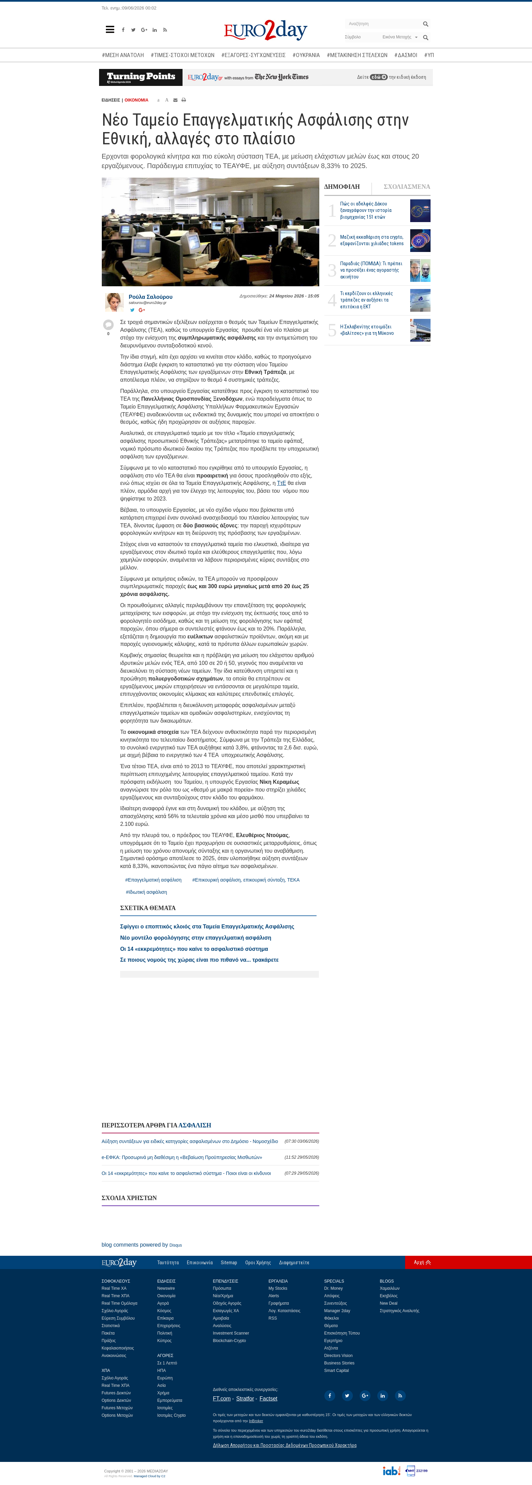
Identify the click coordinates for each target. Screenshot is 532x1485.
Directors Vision (338, 1355)
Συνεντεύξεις (335, 1303)
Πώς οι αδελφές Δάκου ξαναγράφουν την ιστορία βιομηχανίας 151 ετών (366, 210)
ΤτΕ (281, 483)
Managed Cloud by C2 (149, 1476)
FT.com (222, 1398)
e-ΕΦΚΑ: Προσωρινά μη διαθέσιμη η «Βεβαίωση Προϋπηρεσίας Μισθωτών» (210, 1157)
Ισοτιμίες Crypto (171, 1415)
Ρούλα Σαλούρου (151, 297)
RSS (273, 1318)
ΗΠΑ (161, 1370)
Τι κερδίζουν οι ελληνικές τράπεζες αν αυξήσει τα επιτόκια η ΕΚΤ (366, 299)
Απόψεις (332, 1295)
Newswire (166, 1288)
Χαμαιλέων (390, 1288)
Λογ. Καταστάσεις (285, 1310)
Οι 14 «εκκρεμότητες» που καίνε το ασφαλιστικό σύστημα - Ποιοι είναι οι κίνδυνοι (210, 1173)
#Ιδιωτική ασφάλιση (146, 892)
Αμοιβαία (221, 1318)
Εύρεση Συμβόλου (118, 1318)
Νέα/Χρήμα (223, 1295)
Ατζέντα (331, 1348)
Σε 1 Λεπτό (167, 1363)
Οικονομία (166, 1295)
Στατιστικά (111, 1325)
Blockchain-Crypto (229, 1340)
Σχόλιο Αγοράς (115, 1310)
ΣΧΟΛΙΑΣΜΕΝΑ (407, 186)
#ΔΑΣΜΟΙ (405, 55)
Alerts (274, 1295)
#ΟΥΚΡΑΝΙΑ (306, 55)
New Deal (389, 1303)
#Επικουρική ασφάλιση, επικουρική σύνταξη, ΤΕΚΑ (246, 880)
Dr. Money (333, 1288)
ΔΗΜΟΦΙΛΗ (342, 186)
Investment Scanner (231, 1333)
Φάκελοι (331, 1318)
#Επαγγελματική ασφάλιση (153, 880)
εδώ (379, 77)
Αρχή (419, 1262)
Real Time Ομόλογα (119, 1303)
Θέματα (331, 1325)
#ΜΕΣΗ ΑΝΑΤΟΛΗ (123, 55)
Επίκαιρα (165, 1318)
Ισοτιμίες (165, 1408)
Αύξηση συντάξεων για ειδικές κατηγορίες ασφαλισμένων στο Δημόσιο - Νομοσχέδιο (210, 1141)
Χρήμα (163, 1393)
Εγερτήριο (333, 1340)
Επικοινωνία (200, 1263)
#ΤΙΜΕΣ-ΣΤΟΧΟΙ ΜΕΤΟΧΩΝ (182, 55)
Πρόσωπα (222, 1288)
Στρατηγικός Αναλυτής (400, 1310)
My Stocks (278, 1288)
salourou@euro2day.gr (148, 303)
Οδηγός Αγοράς (227, 1303)
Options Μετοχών (117, 1415)
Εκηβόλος (389, 1295)
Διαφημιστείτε (294, 1263)
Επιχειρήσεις (168, 1325)
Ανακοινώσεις (114, 1355)
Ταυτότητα (168, 1263)
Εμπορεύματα (170, 1400)
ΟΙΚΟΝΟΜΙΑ (136, 100)
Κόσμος (164, 1310)
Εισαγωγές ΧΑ (226, 1310)
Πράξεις (109, 1340)
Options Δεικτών (116, 1400)
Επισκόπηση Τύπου (342, 1333)
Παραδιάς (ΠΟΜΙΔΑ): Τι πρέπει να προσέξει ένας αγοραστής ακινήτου (371, 269)
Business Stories (339, 1363)
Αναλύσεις (222, 1325)
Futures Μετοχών (117, 1408)
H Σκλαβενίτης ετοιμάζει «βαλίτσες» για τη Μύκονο (367, 330)
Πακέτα (108, 1333)
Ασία (161, 1385)
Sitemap (229, 1263)
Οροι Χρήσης (258, 1263)
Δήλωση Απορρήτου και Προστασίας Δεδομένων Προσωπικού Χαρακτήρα (285, 1445)
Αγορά (163, 1303)
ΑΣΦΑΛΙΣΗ (194, 1125)
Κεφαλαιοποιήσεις (118, 1348)
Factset (268, 1398)
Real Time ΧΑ (114, 1288)
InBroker (256, 1421)
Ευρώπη (165, 1378)
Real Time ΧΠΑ (116, 1295)
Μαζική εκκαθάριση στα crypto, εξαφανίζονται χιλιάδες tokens (372, 240)
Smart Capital (336, 1370)
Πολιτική (164, 1333)
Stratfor (245, 1398)
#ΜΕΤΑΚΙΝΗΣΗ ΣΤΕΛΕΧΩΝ (357, 55)
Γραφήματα (279, 1303)
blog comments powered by (142, 1245)
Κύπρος (164, 1340)
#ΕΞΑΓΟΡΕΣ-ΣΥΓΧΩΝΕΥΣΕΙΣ (253, 55)
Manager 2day (337, 1310)
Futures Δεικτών (116, 1393)
